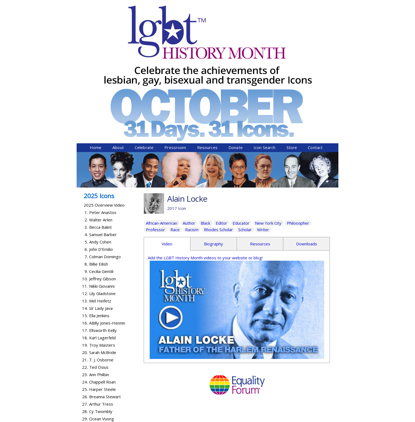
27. (85, 308)
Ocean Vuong (101, 323)
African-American (161, 127)
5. (86, 146)
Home (96, 52)
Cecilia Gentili (101, 176)
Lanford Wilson (103, 338)
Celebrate (144, 52)
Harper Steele (102, 294)
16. (85, 227)
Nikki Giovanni (102, 191)
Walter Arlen (100, 124)
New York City (268, 127)
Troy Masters (102, 249)
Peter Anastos (102, 117)
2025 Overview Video (104, 109)
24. (85, 286)
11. (85, 191)
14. (85, 213)
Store (292, 52)
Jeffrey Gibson (102, 183)
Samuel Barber (103, 139)
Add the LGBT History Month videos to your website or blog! (205, 162)
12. (85, 198)
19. (85, 249)
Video (167, 148)
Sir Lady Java (101, 213)
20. (85, 257)
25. (85, 294)
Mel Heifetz (100, 205)
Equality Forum (141, 418)
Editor (221, 127)
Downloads (306, 148)
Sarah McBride (102, 257)
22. (85, 272)
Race (175, 134)
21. (85, 264)
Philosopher (298, 127)
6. (86, 154)
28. (85, 316)
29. (85, 323)
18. (85, 242)
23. (85, 279)
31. (85, 338)
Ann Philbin (99, 279)
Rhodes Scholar (218, 134)
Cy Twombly (100, 316)
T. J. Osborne (101, 264)
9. (86, 176)
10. (85, 183)
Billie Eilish (98, 168)
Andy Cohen (100, 146)
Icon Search (265, 52)
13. (85, 205)
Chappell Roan (102, 286)
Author (189, 127)
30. (85, 331)
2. (86, 124)
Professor (155, 134)
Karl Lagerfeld (102, 242)
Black (205, 127)
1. (86, 117)
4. (86, 139)
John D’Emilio (101, 154)
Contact (315, 52)
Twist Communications (318, 418)
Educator (241, 127)
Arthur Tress (101, 308)
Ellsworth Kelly (103, 235)
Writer (263, 134)
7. (86, 161)
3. (86, 132)
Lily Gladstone (102, 198)
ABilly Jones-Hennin (107, 227)
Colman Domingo (105, 161)
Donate (235, 52)
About (118, 52)
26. (85, 301)
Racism (192, 134)
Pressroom (175, 52)
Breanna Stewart (105, 301)
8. (86, 168)
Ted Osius (99, 272)
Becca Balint (100, 132)
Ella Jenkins (99, 220)
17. (85, 235)
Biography (213, 148)
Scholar (245, 134)
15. (85, 220)
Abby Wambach (103, 331)
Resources (207, 52)
